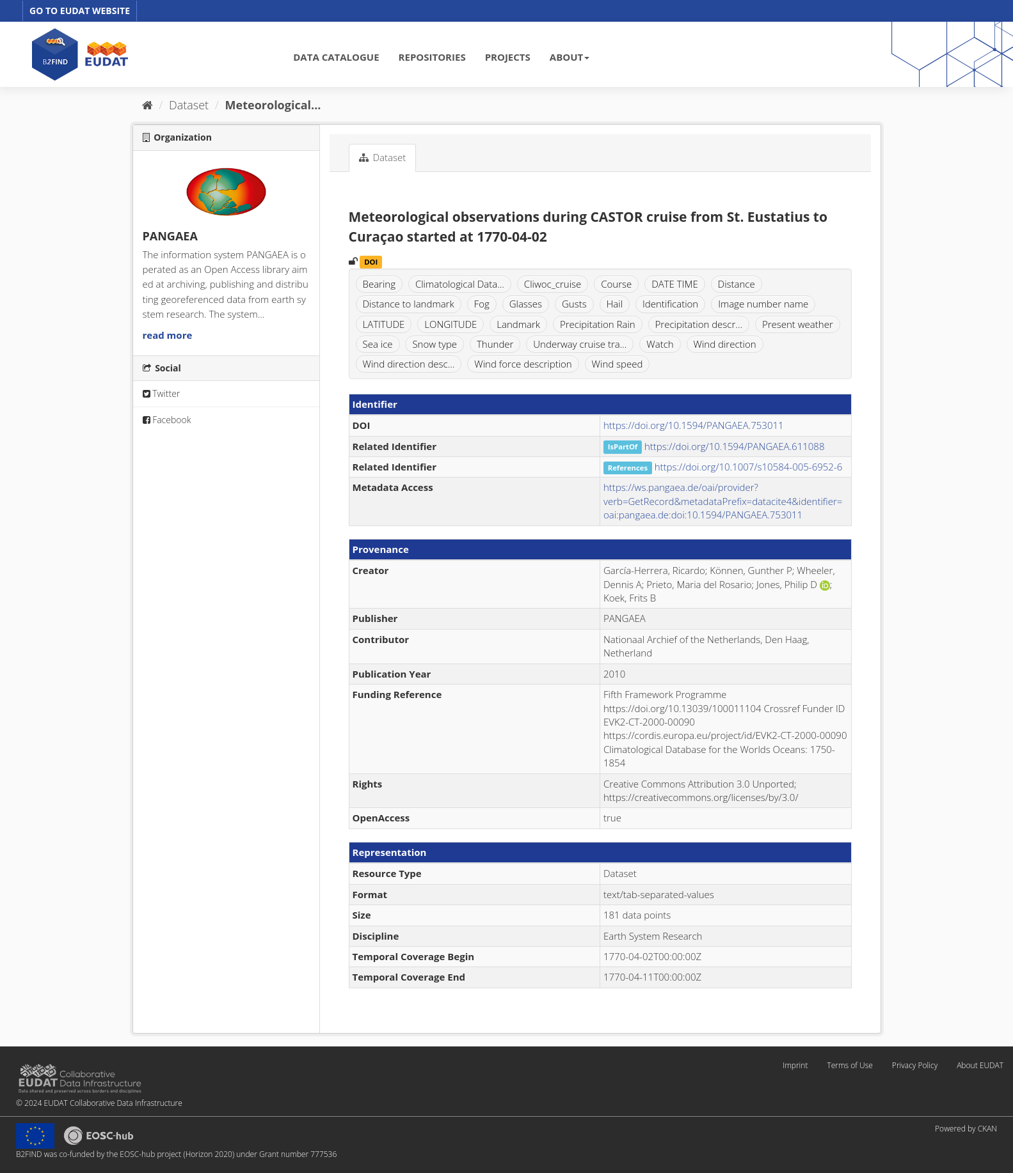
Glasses (525, 303)
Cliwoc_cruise (552, 283)
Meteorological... (273, 105)
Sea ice (378, 344)
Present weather (797, 324)
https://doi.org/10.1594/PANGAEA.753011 (693, 425)
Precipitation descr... (698, 324)
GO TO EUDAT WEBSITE (79, 10)
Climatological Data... (459, 283)
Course (616, 283)
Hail (615, 303)
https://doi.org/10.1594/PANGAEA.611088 (734, 446)
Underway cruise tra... (579, 344)
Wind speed (617, 363)
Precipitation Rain (597, 324)
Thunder (495, 344)
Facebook (167, 420)
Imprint (795, 1065)
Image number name (763, 303)
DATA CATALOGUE (336, 56)
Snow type (434, 344)
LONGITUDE (450, 324)
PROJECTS (507, 56)
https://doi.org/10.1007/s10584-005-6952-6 (749, 466)
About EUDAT (980, 1065)
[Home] (147, 105)
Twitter (161, 393)
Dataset (189, 105)
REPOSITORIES (432, 56)
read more (168, 335)
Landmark (518, 324)
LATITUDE (384, 324)
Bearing (379, 283)
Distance (736, 283)
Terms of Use (849, 1065)
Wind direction (725, 344)
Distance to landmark (408, 303)
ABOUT (569, 56)
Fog (482, 303)
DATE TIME (674, 283)
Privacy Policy (914, 1065)
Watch (659, 344)
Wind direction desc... (409, 363)
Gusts (574, 303)
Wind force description (522, 363)
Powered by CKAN (966, 1128)
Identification (670, 303)
